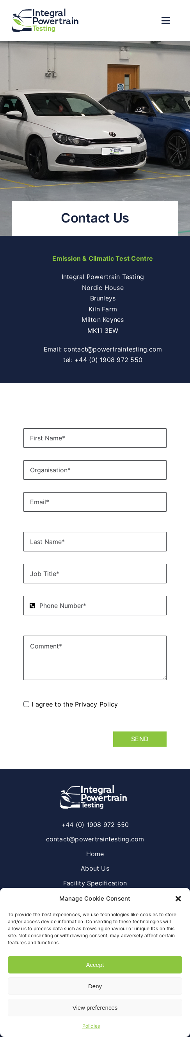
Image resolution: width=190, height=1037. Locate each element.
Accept (95, 964)
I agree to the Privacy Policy (75, 704)
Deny (95, 986)
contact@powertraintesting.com (113, 349)
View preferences (95, 1007)
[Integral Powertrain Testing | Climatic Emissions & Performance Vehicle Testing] (95, 787)
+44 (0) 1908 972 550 (108, 360)
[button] (178, 899)
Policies (91, 1026)
